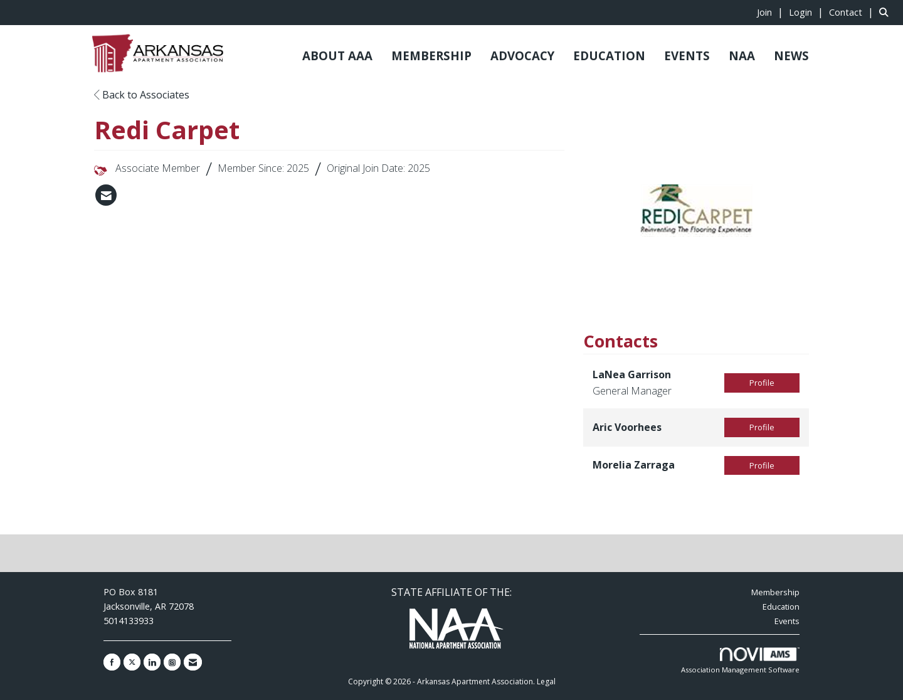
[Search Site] (886, 12)
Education (781, 606)
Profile (761, 382)
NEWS (791, 55)
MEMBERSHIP (431, 55)
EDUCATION (609, 55)
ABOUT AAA (337, 55)
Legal (546, 681)
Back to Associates (141, 95)
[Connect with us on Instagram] (172, 662)
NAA (742, 55)
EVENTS (687, 55)
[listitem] (771, 12)
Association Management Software (740, 660)
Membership (775, 592)
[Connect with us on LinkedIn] (152, 662)
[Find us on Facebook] (111, 662)
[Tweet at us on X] (132, 662)
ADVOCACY (522, 55)
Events (787, 621)
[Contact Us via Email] (193, 662)
